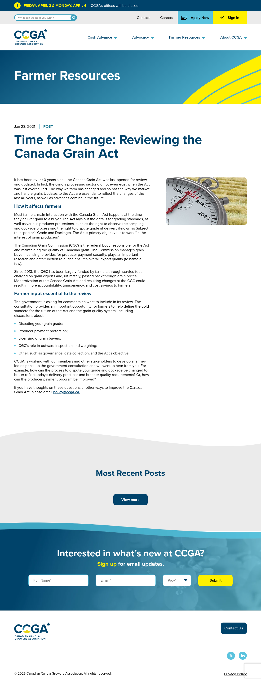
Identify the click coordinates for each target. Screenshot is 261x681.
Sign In (229, 17)
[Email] (126, 580)
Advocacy (140, 37)
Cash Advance (100, 37)
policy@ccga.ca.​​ (66, 392)
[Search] (74, 17)
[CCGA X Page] (231, 656)
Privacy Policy (235, 674)
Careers (166, 17)
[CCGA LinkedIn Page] (243, 656)
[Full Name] (58, 580)
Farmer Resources (184, 37)
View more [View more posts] (130, 499)
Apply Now (195, 17)
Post (48, 126)
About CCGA (231, 37)
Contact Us (233, 628)
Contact (143, 17)
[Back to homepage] (30, 43)
